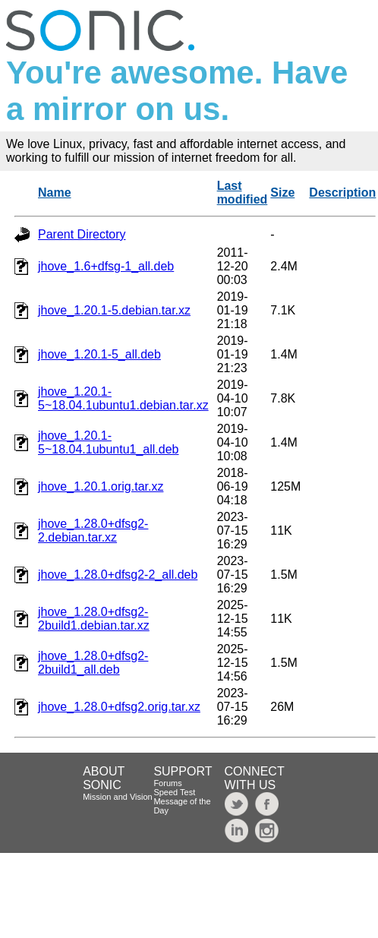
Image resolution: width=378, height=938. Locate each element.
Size (282, 192)
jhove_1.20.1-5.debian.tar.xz (114, 310)
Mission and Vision (118, 796)
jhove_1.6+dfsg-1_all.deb (106, 266)
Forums (167, 783)
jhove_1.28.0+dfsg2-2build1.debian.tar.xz (94, 618)
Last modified (242, 192)
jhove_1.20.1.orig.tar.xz (100, 486)
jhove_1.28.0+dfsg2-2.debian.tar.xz (93, 530)
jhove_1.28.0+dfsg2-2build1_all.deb (93, 662)
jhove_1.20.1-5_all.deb (99, 354)
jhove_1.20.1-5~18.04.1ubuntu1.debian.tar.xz (123, 398)
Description (342, 192)
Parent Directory (82, 234)
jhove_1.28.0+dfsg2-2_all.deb (117, 574)
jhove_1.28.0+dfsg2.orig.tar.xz (119, 706)
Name (54, 192)
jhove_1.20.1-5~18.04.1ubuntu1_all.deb (108, 442)
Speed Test (174, 792)
